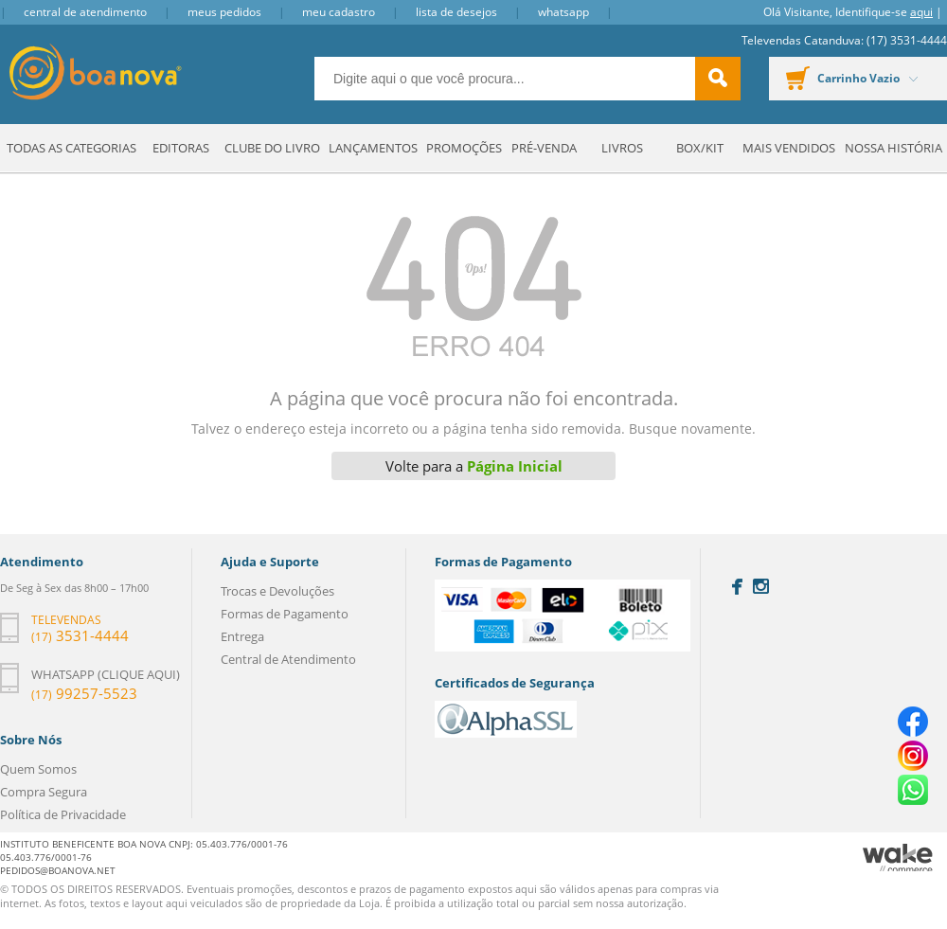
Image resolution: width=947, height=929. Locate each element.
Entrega (242, 636)
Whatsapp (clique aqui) (105, 674)
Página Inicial (515, 465)
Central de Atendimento (85, 12)
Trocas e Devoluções (277, 590)
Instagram (761, 586)
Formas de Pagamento (284, 613)
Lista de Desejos (456, 12)
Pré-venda (544, 147)
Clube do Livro (272, 147)
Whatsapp (563, 12)
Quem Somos (38, 768)
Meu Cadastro (338, 12)
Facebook (737, 587)
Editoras (180, 147)
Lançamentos (373, 147)
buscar (718, 78)
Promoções (464, 147)
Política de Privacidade (63, 814)
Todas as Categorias (71, 147)
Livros (622, 147)
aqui (921, 12)
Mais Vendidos (788, 147)
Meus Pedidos (224, 12)
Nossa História (893, 147)
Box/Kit (700, 147)
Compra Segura (43, 791)
